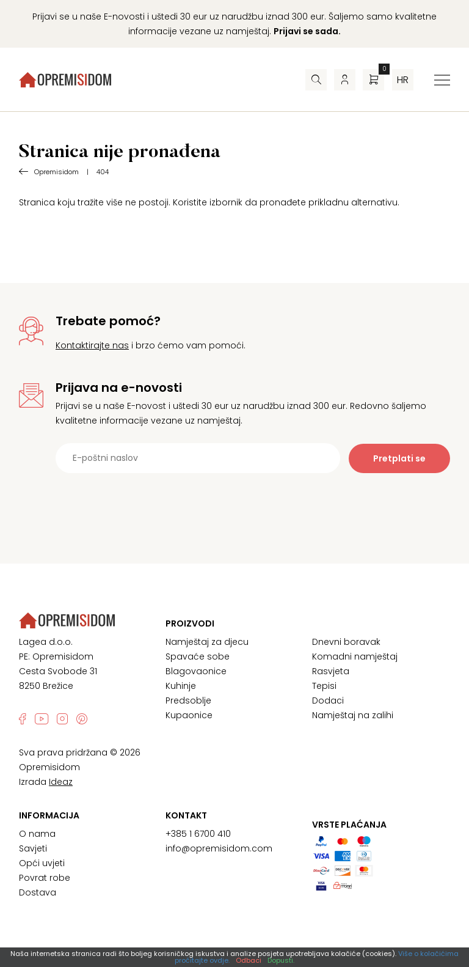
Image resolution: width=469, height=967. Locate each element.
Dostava (37, 892)
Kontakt (186, 815)
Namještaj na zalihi (352, 715)
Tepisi (324, 686)
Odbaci (248, 960)
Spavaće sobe (197, 656)
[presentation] (234, 503)
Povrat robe (44, 878)
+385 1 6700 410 (198, 834)
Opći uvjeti (42, 863)
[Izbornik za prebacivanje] (442, 80)
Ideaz (61, 782)
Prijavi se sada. (307, 31)
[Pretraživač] (316, 79)
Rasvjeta (330, 671)
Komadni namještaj (355, 656)
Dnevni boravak (346, 642)
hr (403, 80)
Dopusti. (280, 960)
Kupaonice (189, 715)
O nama (37, 834)
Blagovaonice (196, 671)
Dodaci (328, 700)
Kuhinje (180, 686)
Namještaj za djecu (207, 642)
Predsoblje (188, 700)
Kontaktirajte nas (92, 345)
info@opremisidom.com (218, 848)
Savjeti (33, 848)
